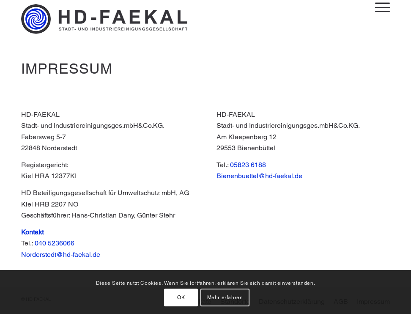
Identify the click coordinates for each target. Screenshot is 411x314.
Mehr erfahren (225, 297)
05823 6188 (248, 165)
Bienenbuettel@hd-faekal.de (259, 176)
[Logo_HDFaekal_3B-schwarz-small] (104, 19)
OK (181, 297)
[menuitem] (378, 7)
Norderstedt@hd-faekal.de (60, 255)
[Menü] (378, 7)
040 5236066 (54, 243)
